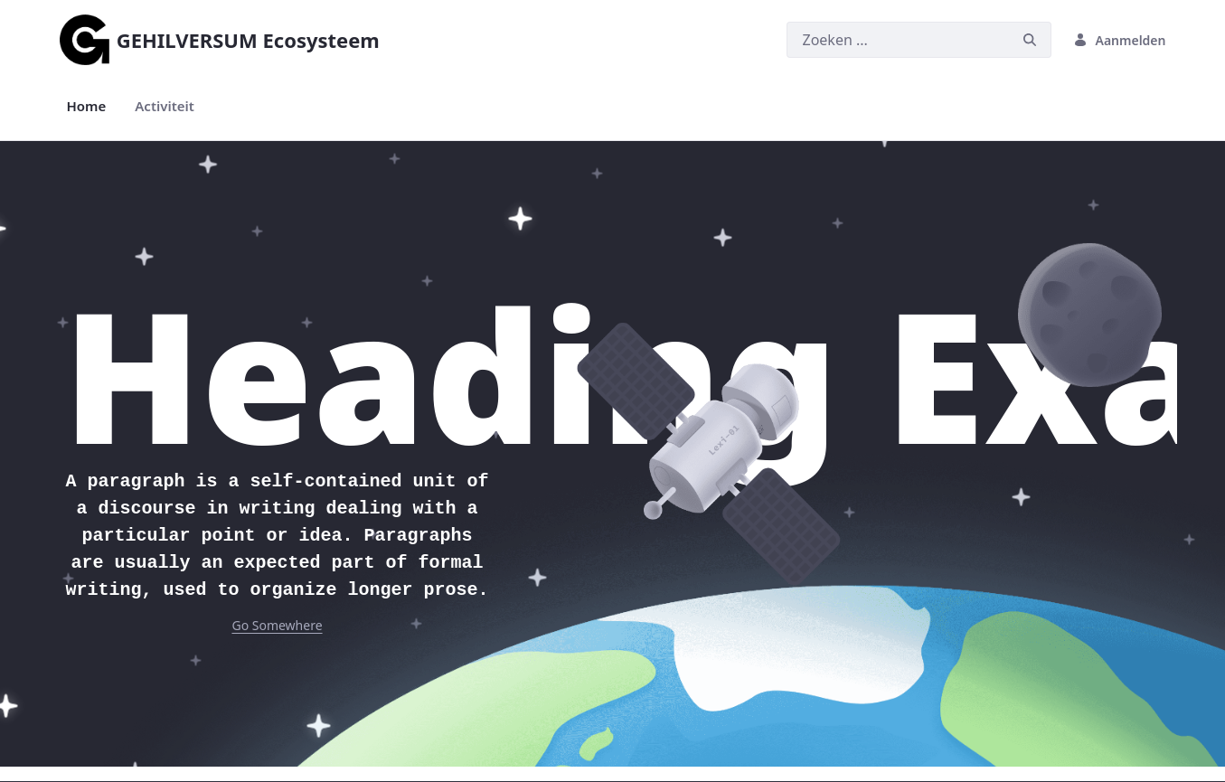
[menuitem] (87, 106)
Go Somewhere (276, 625)
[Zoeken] (898, 40)
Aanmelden (1119, 40)
